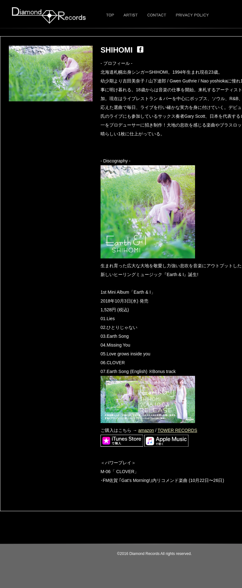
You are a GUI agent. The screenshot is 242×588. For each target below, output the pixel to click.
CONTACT (156, 15)
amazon (146, 430)
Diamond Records (49, 15)
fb (140, 49)
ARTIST (131, 15)
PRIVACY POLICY (192, 15)
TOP (110, 15)
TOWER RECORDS (177, 430)
